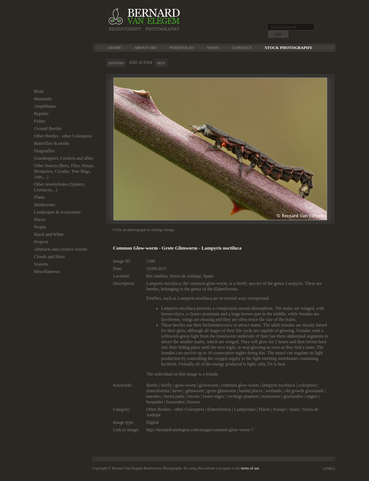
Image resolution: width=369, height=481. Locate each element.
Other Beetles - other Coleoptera (63, 136)
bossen (194, 401)
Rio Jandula (157, 276)
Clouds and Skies (49, 256)
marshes (153, 396)
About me (145, 47)
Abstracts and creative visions (61, 249)
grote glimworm (221, 390)
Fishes (40, 121)
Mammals (43, 98)
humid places (251, 390)
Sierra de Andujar (185, 276)
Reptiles (41, 113)
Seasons (41, 264)
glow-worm (185, 385)
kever (177, 390)
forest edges (213, 396)
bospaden (154, 401)
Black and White (49, 234)
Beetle (152, 385)
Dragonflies (44, 150)
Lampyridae (245, 409)
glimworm (194, 390)
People (40, 227)
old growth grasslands (304, 390)
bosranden (175, 401)
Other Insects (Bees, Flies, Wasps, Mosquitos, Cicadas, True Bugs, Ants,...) (64, 171)
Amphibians (45, 106)
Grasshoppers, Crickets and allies (63, 158)
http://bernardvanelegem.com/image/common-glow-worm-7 (200, 429)
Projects (41, 241)
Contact (242, 47)
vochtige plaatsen (242, 396)
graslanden (293, 396)
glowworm (208, 385)
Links (329, 468)
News (212, 47)
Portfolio (181, 47)
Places (40, 219)
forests (194, 396)
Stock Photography (288, 47)
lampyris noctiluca (278, 385)
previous (116, 62)
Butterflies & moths (51, 143)
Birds (39, 91)
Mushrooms (44, 204)
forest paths (174, 396)
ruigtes (312, 396)
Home (115, 47)
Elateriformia (219, 409)
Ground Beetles (48, 128)
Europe (279, 409)
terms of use (250, 468)
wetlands (273, 390)
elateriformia (157, 390)
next (161, 62)
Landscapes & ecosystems (57, 212)
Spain (208, 276)
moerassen (270, 396)
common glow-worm (240, 385)
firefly (166, 385)
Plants (39, 197)
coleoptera (307, 385)
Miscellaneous (47, 271)
